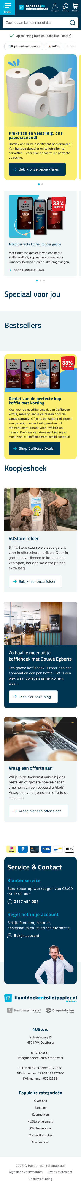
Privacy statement (59, 1172)
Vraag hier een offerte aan (40, 811)
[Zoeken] (72, 22)
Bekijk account (26, 935)
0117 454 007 (26, 901)
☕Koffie (53, 46)
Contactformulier (40, 1135)
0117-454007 (40, 1053)
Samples (40, 1107)
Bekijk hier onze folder (37, 581)
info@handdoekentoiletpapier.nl (40, 1058)
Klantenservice (24, 880)
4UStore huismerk (40, 1121)
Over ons (40, 1100)
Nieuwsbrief (40, 1142)
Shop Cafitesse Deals (29, 270)
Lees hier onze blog (35, 697)
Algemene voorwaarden (26, 1172)
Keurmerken (40, 1114)
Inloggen (55, 11)
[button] (39, 184)
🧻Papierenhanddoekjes (24, 46)
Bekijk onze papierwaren (39, 169)
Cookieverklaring (40, 1179)
